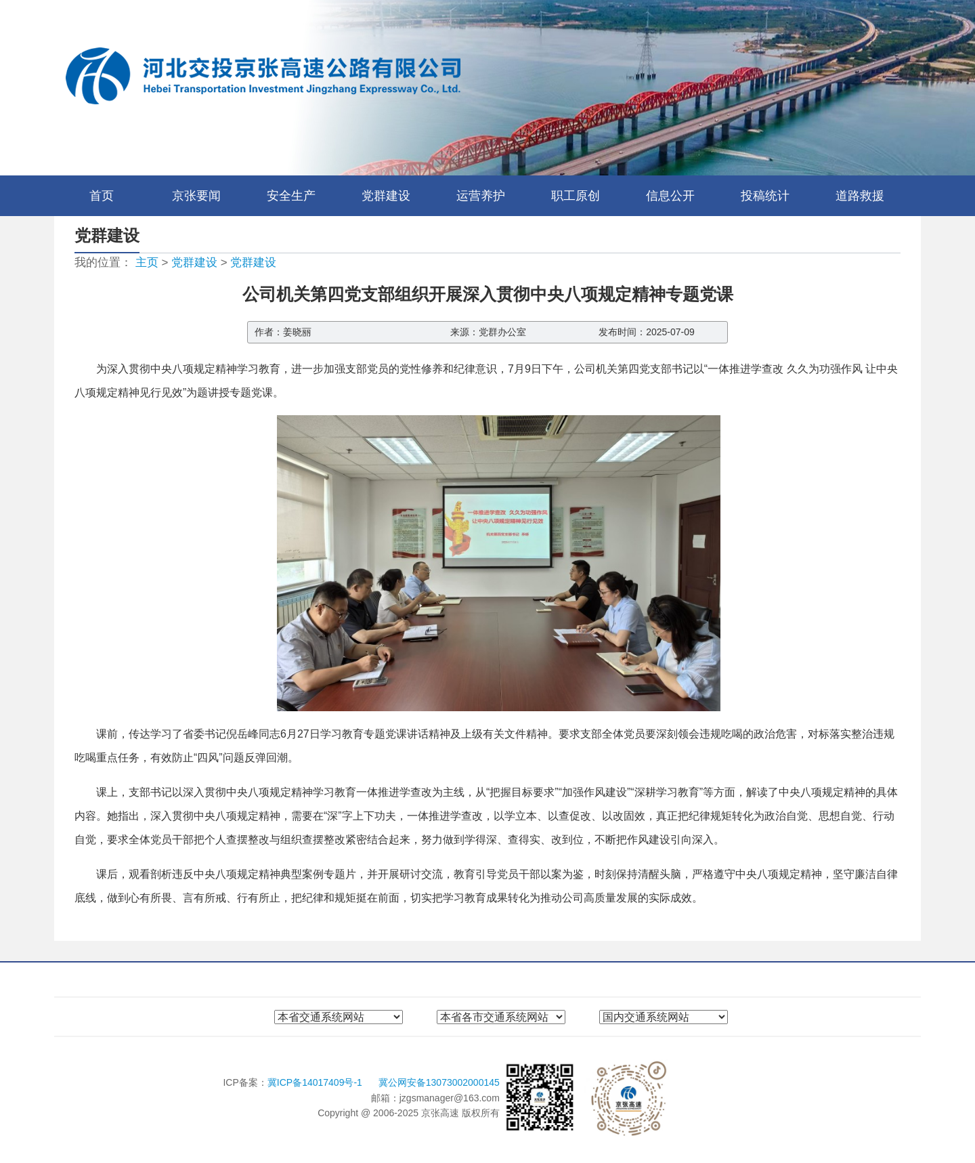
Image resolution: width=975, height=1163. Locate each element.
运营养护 (480, 196)
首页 (101, 196)
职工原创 (575, 196)
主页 (146, 262)
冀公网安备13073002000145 (439, 1082)
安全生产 (291, 196)
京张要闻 (196, 196)
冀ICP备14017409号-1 (316, 1082)
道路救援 (860, 196)
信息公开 (670, 196)
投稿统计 (765, 196)
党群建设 (386, 196)
